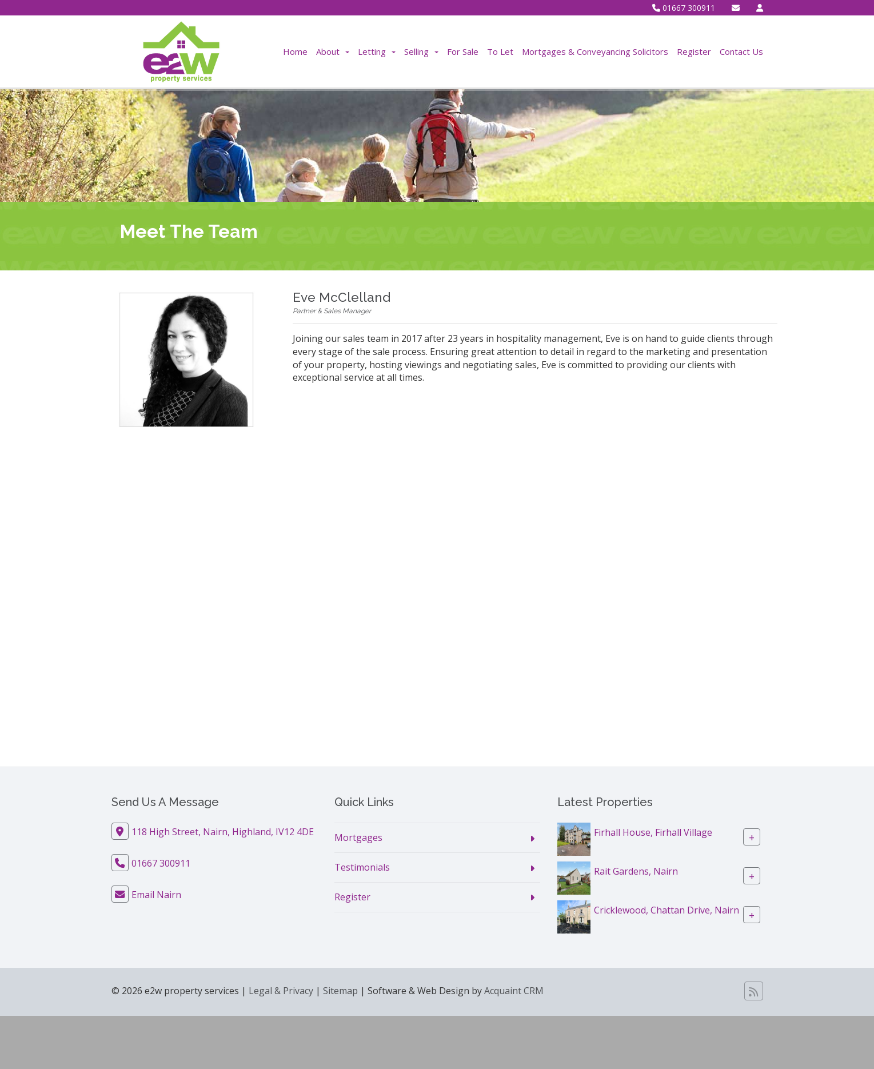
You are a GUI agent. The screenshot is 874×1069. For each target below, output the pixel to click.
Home (295, 51)
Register (694, 51)
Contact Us (741, 51)
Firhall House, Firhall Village (653, 832)
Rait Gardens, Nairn (636, 871)
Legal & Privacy (281, 990)
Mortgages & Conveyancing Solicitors (595, 51)
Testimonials (362, 867)
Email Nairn (156, 894)
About (332, 51)
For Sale (462, 51)
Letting (377, 51)
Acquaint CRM (514, 990)
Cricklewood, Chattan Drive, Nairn (666, 910)
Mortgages (358, 837)
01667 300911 (683, 7)
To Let (500, 51)
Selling (421, 51)
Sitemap (340, 990)
